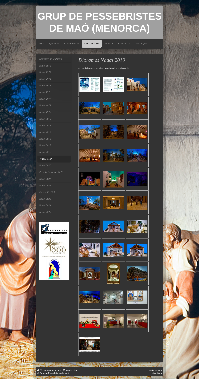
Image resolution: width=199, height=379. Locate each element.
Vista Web (157, 373)
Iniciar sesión (155, 370)
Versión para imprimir (49, 370)
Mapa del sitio (70, 370)
